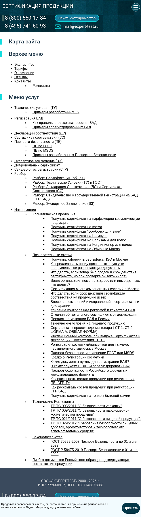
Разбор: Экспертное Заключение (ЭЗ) (63, 203)
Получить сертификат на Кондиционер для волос (91, 244)
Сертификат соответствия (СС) (39, 137)
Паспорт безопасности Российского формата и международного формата (89, 372)
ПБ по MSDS (42, 150)
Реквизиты (41, 86)
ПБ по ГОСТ (42, 146)
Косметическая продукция (53, 214)
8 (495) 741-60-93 (25, 26)
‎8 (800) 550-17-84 (25, 18)
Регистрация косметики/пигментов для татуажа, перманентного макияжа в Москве (90, 346)
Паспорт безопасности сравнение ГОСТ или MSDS (92, 353)
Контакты (22, 81)
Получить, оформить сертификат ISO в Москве (89, 259)
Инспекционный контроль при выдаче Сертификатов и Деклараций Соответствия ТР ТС (95, 338)
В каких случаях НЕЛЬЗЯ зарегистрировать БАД (90, 366)
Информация (25, 210)
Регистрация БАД (28, 118)
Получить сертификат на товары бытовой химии (90, 396)
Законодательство (47, 437)
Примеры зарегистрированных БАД (61, 127)
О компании (24, 73)
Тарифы (21, 69)
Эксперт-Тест (25, 64)
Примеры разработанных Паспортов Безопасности (74, 155)
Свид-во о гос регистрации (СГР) (41, 169)
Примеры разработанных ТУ (55, 112)
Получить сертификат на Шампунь (79, 236)
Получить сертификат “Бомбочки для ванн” (86, 231)
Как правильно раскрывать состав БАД (64, 123)
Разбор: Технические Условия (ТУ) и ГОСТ (67, 182)
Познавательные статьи (52, 255)
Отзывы (21, 77)
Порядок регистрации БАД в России (80, 319)
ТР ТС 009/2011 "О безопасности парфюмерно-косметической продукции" (90, 412)
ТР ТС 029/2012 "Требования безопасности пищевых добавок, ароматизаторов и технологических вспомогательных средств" (94, 427)
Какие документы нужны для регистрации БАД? (90, 362)
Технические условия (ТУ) (35, 108)
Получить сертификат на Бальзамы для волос (89, 240)
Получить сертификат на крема (76, 227)
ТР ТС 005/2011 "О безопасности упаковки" (86, 406)
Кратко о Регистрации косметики (77, 357)
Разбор (20, 174)
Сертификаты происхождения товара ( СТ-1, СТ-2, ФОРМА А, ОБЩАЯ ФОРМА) (92, 330)
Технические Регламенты (53, 401)
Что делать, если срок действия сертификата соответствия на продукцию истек (88, 295)
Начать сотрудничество (77, 18)
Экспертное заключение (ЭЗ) (38, 161)
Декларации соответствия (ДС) (40, 133)
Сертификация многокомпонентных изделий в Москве (95, 289)
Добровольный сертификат (37, 165)
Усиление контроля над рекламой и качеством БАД (93, 310)
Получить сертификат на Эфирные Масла (85, 249)
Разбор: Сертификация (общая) (58, 178)
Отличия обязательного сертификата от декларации (94, 314)
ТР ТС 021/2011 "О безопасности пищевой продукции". (96, 419)
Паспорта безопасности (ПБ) (38, 142)
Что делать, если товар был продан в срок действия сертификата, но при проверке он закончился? (93, 274)
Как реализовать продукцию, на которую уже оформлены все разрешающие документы (87, 266)
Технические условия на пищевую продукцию (88, 323)
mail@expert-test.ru (81, 26)
